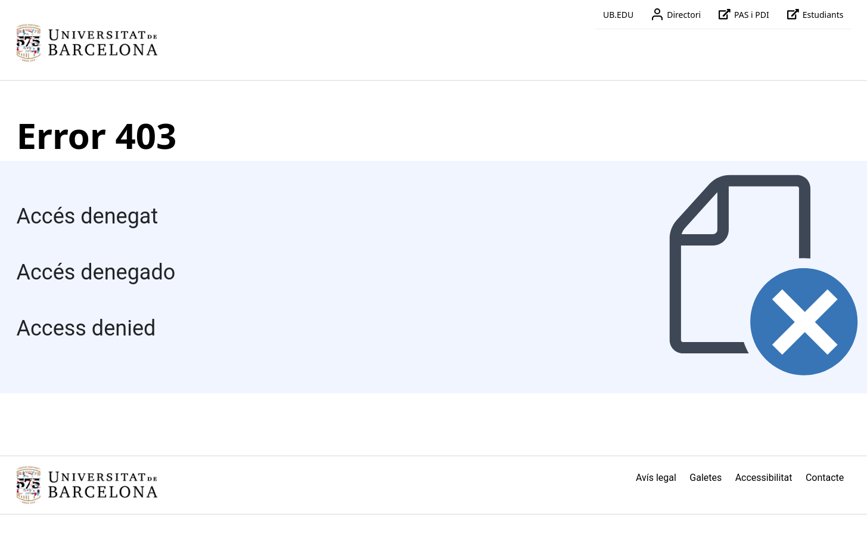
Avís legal (656, 477)
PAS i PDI (742, 14)
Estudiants (814, 14)
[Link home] (87, 485)
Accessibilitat (764, 477)
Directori (674, 14)
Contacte (825, 477)
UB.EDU (618, 14)
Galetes (705, 477)
